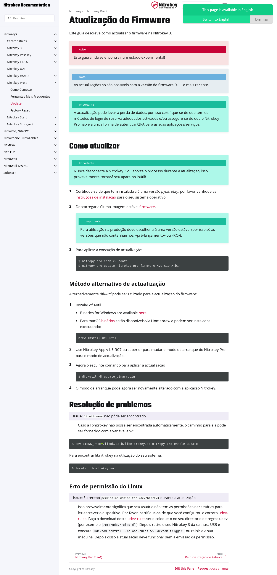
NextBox (9, 145)
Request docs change (213, 568)
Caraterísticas (17, 41)
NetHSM (9, 152)
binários (108, 320)
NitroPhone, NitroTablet (20, 138)
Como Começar (21, 89)
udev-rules (136, 518)
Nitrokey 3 (14, 48)
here (143, 312)
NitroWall (10, 159)
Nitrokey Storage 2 (20, 124)
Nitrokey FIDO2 (18, 62)
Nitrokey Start (17, 117)
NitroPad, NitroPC (16, 131)
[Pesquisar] (29, 18)
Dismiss (261, 19)
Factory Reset (20, 110)
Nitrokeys (10, 34)
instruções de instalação (96, 197)
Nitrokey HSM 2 (18, 76)
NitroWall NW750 (15, 166)
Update (15, 103)
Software (9, 173)
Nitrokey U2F (16, 69)
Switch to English (216, 19)
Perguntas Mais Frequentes (30, 96)
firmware (147, 206)
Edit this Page (184, 568)
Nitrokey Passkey (19, 55)
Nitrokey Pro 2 (17, 83)
